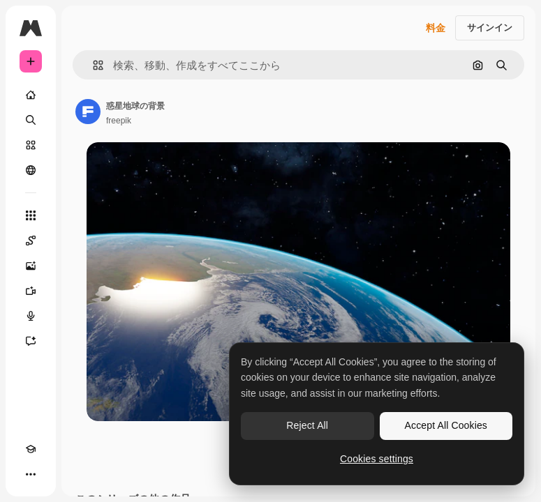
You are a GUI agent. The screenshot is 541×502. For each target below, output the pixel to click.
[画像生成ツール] (31, 265)
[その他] (31, 474)
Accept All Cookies (446, 425)
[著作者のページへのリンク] (88, 111)
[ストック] (31, 145)
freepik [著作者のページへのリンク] (118, 121)
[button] (92, 65)
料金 (435, 27)
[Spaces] (31, 240)
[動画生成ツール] (31, 291)
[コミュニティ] (31, 170)
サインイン (489, 27)
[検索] (31, 120)
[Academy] (31, 449)
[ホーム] (31, 95)
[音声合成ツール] (31, 316)
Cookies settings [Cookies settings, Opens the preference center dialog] (376, 458)
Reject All (307, 425)
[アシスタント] (31, 341)
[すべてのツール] (31, 215)
